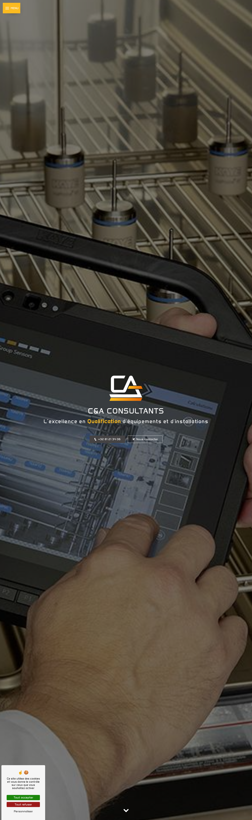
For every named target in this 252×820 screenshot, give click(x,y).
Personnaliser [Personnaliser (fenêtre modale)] (23, 811)
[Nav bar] (11, 8)
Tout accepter (23, 797)
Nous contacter (145, 439)
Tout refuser (23, 804)
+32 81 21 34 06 (107, 439)
